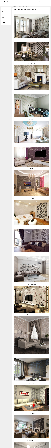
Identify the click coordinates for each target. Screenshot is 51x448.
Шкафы (3, 14)
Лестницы (3, 9)
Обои (3, 11)
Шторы (3, 17)
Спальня (3, 22)
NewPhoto (5, 1)
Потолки (3, 20)
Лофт (3, 19)
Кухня (3, 8)
